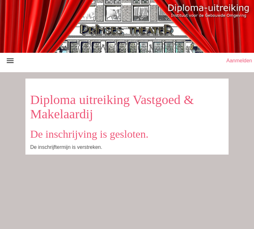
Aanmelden (239, 60)
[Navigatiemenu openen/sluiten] (10, 60)
